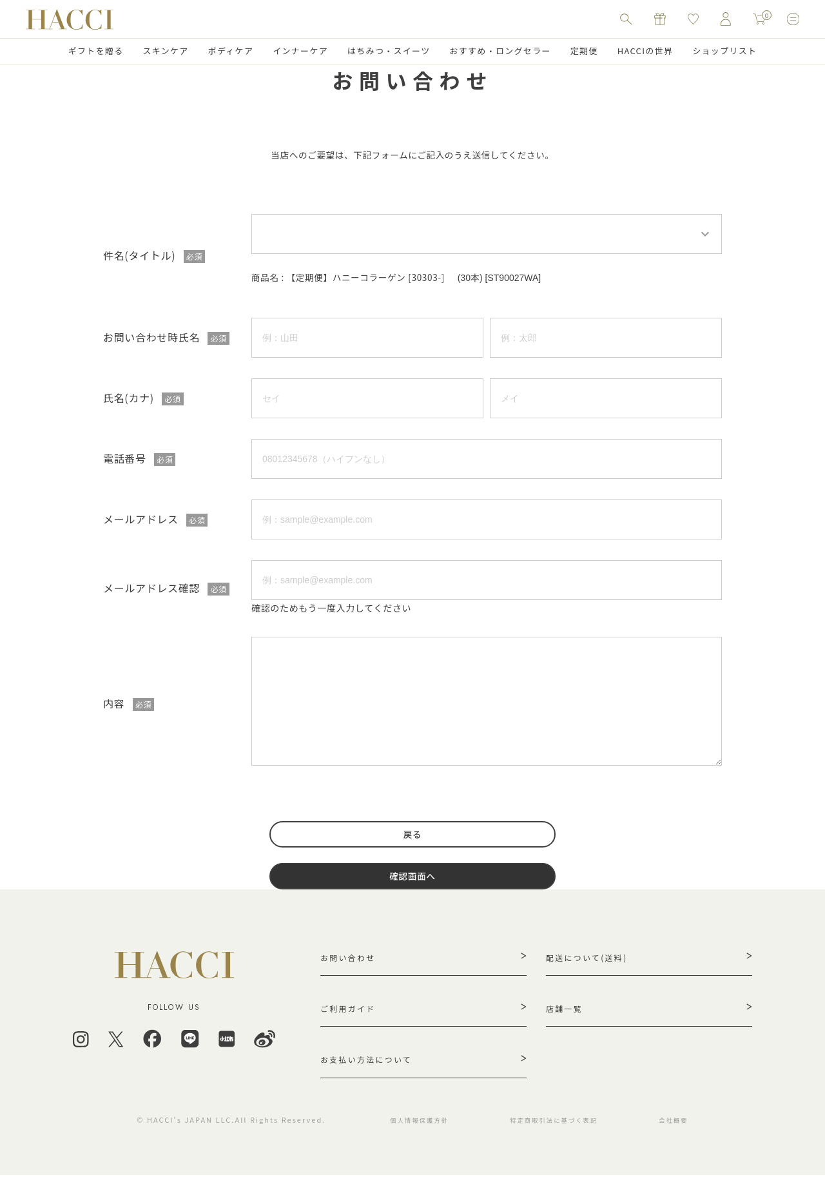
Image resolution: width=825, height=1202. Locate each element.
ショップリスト (724, 50)
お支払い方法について (373, 1083)
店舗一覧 (567, 1028)
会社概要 (691, 1146)
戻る (412, 841)
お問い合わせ (351, 972)
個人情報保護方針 (413, 1146)
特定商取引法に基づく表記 (561, 1146)
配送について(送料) (592, 972)
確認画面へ (412, 888)
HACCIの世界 (645, 50)
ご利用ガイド (351, 1028)
